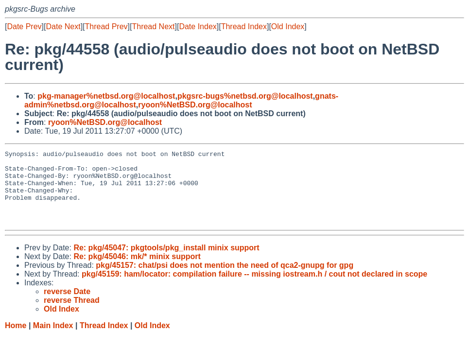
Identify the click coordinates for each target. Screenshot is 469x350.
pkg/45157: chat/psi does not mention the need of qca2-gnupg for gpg (224, 280)
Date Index (197, 26)
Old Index (287, 26)
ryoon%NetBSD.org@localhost (195, 105)
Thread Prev (106, 26)
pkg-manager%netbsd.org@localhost (106, 96)
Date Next (63, 26)
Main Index (53, 340)
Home (15, 340)
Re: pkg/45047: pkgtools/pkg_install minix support (166, 262)
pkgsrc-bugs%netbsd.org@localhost (245, 96)
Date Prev (24, 26)
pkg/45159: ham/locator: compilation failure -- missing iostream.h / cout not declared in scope (254, 288)
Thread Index (244, 26)
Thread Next (153, 26)
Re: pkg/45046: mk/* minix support (136, 271)
